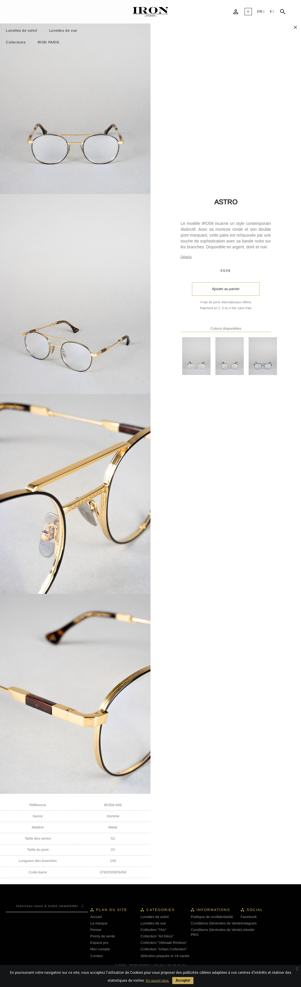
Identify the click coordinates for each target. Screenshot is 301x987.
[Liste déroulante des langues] (261, 12)
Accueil (96, 917)
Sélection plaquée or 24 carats (165, 956)
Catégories (160, 910)
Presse (95, 930)
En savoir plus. (157, 980)
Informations (213, 910)
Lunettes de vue (63, 30)
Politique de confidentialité (212, 917)
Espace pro (99, 943)
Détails (186, 257)
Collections (16, 42)
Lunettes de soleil (21, 30)
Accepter (182, 980)
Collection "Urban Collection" (164, 949)
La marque (99, 923)
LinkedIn (248, 930)
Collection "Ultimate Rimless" (164, 943)
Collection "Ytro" (153, 930)
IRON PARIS (48, 42)
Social (255, 910)
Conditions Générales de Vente (216, 923)
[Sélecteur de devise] (272, 11)
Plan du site (111, 910)
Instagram (249, 923)
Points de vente (102, 936)
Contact (96, 956)
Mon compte (100, 949)
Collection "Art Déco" (157, 936)
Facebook (249, 917)
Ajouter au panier (226, 289)
